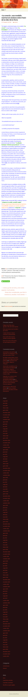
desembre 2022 (6, 496)
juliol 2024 (5, 452)
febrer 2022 (5, 519)
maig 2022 (5, 512)
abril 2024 (5, 459)
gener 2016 (5, 621)
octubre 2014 (6, 656)
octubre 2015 (6, 628)
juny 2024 (5, 454)
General (15, 22)
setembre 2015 (6, 630)
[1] (6, 268)
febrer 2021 (5, 547)
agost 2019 (5, 589)
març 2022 (5, 517)
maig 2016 (5, 612)
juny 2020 (5, 565)
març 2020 (5, 572)
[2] (2, 276)
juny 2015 (5, 637)
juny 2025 (5, 426)
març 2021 (5, 544)
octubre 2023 (6, 473)
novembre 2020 (6, 554)
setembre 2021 (6, 531)
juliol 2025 (5, 424)
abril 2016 (5, 614)
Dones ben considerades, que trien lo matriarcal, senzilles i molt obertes (15, 293)
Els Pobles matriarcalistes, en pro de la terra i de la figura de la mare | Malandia (10, 359)
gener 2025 (5, 438)
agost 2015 (5, 633)
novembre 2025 (6, 415)
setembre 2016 (6, 602)
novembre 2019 (6, 582)
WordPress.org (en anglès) (9, 685)
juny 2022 (5, 510)
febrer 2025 (5, 435)
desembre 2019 (6, 579)
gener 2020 (5, 577)
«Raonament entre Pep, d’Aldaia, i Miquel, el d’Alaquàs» (10, 362)
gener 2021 (5, 549)
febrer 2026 (5, 408)
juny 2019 (5, 593)
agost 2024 (5, 449)
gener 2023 (5, 493)
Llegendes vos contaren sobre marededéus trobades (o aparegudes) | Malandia (10, 378)
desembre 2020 (6, 551)
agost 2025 (5, 421)
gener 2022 (5, 521)
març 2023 (5, 489)
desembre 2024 (6, 440)
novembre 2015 (6, 626)
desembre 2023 (6, 468)
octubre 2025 (6, 417)
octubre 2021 (6, 528)
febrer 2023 (5, 491)
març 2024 (5, 461)
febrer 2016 (5, 619)
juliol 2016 (5, 607)
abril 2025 (5, 431)
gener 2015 (5, 649)
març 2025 (5, 433)
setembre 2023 (6, 475)
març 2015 (5, 644)
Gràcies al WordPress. (14, 694)
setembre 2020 (6, 558)
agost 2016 (5, 605)
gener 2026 (5, 410)
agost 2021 (5, 533)
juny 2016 (5, 609)
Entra (4, 678)
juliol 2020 (5, 563)
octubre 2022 (6, 500)
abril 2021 (5, 542)
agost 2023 (5, 477)
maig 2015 (5, 640)
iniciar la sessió (8, 306)
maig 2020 (5, 568)
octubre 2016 (6, 600)
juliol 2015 (5, 635)
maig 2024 (5, 456)
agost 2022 (5, 505)
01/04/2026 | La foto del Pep (9, 352)
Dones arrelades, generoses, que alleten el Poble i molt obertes (10, 389)
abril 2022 (5, 514)
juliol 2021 (5, 535)
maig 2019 (5, 596)
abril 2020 (5, 570)
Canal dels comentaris (8, 682)
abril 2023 (5, 486)
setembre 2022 (6, 503)
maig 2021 (5, 540)
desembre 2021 (6, 524)
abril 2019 (5, 598)
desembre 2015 (6, 623)
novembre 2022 (6, 498)
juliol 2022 (5, 507)
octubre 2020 (6, 556)
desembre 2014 (6, 651)
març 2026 (5, 405)
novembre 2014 (6, 654)
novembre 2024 (6, 442)
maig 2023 (5, 484)
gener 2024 (5, 466)
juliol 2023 (5, 479)
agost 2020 (5, 561)
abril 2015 (5, 642)
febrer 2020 (5, 575)
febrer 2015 (5, 647)
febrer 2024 (5, 463)
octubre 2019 (6, 584)
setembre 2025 (6, 419)
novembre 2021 (6, 526)
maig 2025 (5, 428)
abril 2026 (5, 403)
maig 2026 (5, 401)
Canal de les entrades (8, 680)
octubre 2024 (6, 445)
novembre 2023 (6, 470)
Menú (2, 10)
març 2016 (5, 616)
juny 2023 (5, 482)
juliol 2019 (5, 591)
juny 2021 (5, 538)
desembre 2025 (6, 412)
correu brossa (6, 666)
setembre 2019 (6, 586)
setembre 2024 (6, 447)
